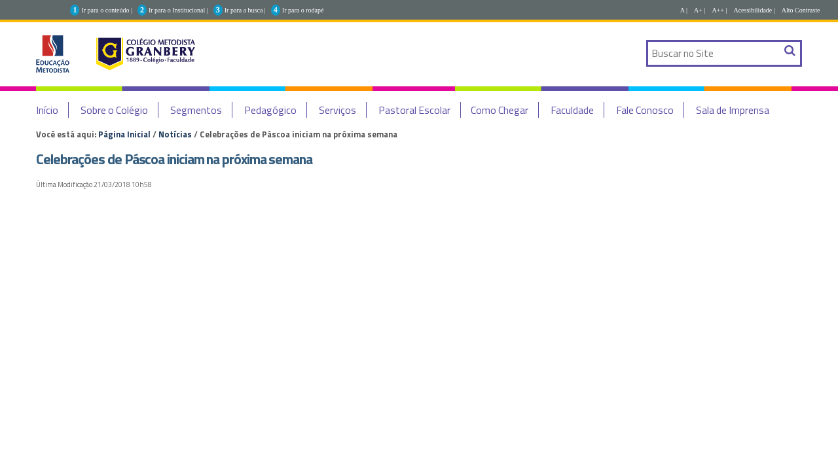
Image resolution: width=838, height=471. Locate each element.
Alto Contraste (801, 10)
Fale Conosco (645, 110)
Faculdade (572, 110)
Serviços (337, 110)
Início (47, 110)
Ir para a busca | (245, 10)
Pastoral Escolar (414, 110)
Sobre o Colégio (114, 110)
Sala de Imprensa (732, 110)
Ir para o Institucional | (178, 10)
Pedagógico (270, 110)
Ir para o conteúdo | (106, 10)
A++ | (719, 10)
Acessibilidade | (753, 10)
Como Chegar (499, 110)
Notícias (175, 134)
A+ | (699, 10)
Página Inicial (124, 134)
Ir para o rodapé (303, 10)
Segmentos (196, 110)
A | (683, 10)
